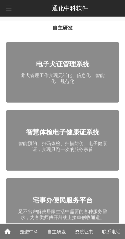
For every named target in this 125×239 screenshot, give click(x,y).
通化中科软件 (70, 8)
